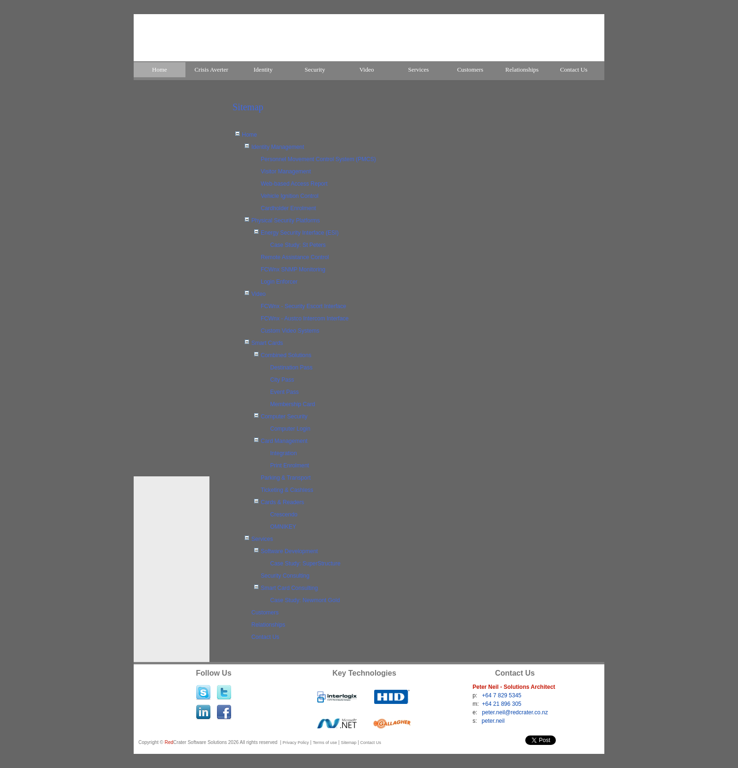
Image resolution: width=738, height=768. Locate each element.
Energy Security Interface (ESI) (299, 232)
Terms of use (325, 742)
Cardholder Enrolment (288, 208)
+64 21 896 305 (501, 704)
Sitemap (348, 742)
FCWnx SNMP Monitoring (293, 269)
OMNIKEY (283, 526)
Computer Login (290, 428)
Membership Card (292, 404)
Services (418, 69)
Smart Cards (267, 343)
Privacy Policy (295, 742)
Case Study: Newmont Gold (305, 600)
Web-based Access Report (294, 183)
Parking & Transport (286, 477)
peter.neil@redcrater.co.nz (515, 712)
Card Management (284, 441)
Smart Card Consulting (289, 588)
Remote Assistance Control (295, 257)
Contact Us (573, 69)
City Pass (282, 379)
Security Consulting (285, 575)
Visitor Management (286, 171)
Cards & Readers (282, 502)
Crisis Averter (211, 69)
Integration (283, 453)
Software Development (289, 551)
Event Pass (284, 392)
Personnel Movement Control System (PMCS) (318, 159)
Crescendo (283, 514)
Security (315, 69)
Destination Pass (291, 367)
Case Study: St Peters (298, 245)
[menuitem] (159, 69)
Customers (470, 69)
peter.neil (493, 721)
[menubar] (369, 70)
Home (159, 69)
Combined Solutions (286, 355)
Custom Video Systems (290, 330)
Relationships (522, 69)
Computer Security (284, 416)
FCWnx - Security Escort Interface (303, 306)
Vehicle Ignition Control (290, 196)
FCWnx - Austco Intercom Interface (305, 318)
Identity (263, 69)
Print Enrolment (289, 465)
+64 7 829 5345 (501, 695)
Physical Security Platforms (285, 220)
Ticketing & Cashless (287, 490)
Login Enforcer (279, 281)
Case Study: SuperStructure (305, 563)
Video (367, 69)
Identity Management (277, 147)
